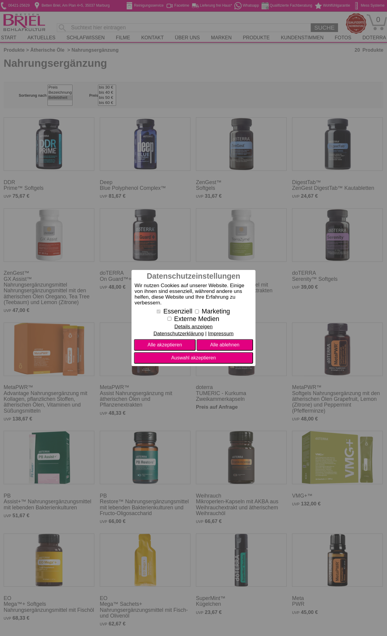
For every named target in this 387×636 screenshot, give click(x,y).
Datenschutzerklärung (178, 333)
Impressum (221, 333)
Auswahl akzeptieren (193, 357)
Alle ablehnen (224, 344)
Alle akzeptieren (165, 344)
